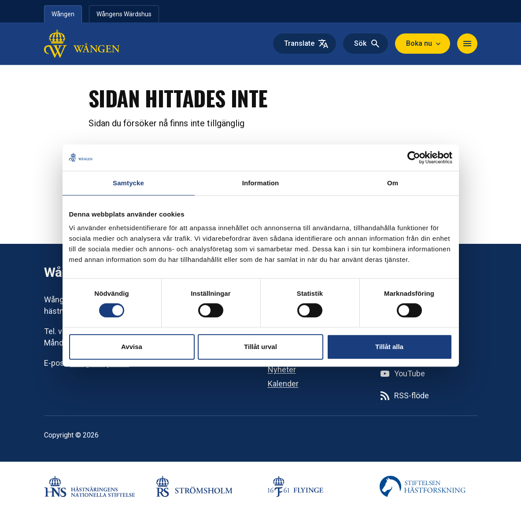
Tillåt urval (260, 346)
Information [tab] (260, 183)
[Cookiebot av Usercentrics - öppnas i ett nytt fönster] (413, 157)
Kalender (283, 383)
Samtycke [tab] (128, 183)
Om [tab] (392, 183)
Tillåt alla (389, 346)
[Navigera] (467, 43)
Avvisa (131, 346)
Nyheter (282, 369)
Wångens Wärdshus (123, 14)
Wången (63, 14)
